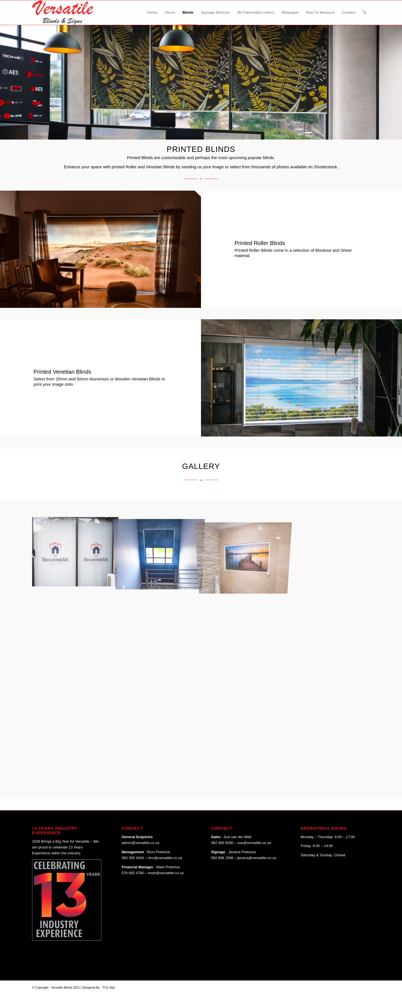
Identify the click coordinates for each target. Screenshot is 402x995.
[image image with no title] (74, 548)
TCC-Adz (108, 987)
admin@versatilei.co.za (140, 843)
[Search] (364, 12)
